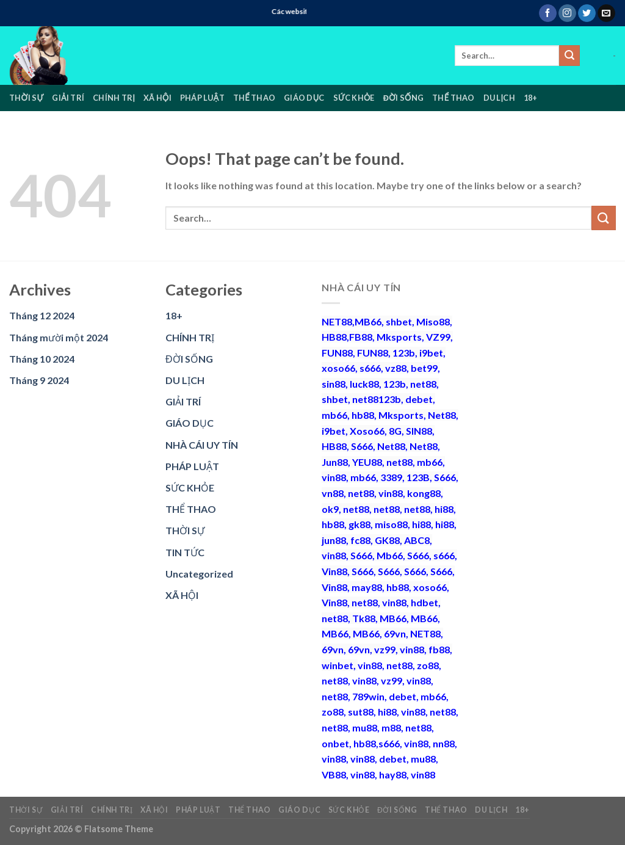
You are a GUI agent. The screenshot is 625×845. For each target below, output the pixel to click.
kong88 (424, 493)
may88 (367, 587)
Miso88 (433, 321)
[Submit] (569, 55)
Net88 (442, 415)
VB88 (334, 774)
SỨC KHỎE (354, 98)
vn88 (333, 493)
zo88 (428, 665)
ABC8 (417, 540)
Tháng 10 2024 (41, 358)
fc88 (360, 540)
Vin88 (334, 571)
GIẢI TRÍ (68, 98)
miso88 (391, 524)
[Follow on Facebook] (548, 13)
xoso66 (338, 368)
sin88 (333, 384)
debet (419, 399)
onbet (335, 743)
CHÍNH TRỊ (114, 98)
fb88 (439, 649)
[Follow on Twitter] (587, 13)
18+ (531, 98)
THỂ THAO (254, 98)
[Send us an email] (606, 13)
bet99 (424, 368)
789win (368, 696)
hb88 (363, 415)
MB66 (368, 321)
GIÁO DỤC (304, 98)
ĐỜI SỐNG (403, 98)
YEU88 (367, 462)
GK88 (387, 540)
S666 (362, 446)
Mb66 (390, 555)
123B (418, 477)
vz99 (385, 649)
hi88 (444, 509)
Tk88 (363, 618)
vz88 (395, 368)
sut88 (361, 711)
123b (403, 352)
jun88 (334, 540)
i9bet (431, 352)
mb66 (334, 415)
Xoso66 (367, 431)
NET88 (337, 321)
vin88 (334, 477)
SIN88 (419, 431)
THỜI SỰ (26, 98)
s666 (370, 368)
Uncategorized (199, 573)
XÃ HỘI (157, 98)
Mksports (399, 337)
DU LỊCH (499, 98)
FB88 (360, 337)
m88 (391, 727)
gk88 (359, 524)
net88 (423, 384)
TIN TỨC (184, 552)
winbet (337, 665)
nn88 (444, 743)
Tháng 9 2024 (39, 380)
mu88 (364, 727)
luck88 (364, 384)
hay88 (392, 774)
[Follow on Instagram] (567, 13)
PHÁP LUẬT (202, 98)
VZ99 (438, 337)
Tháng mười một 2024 (58, 337)
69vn (395, 633)
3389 (391, 477)
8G (395, 431)
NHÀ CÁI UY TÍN (201, 445)
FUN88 (337, 352)
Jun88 (335, 462)
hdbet (424, 602)
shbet (399, 321)
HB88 (334, 337)
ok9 (330, 509)
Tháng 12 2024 (41, 315)
